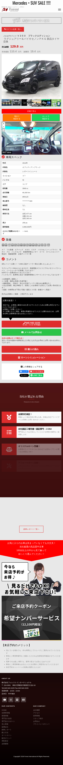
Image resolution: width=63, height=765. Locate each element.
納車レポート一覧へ (31, 529)
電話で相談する (16, 117)
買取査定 (5, 741)
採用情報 (36, 716)
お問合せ (36, 721)
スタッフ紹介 (38, 718)
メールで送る (36, 371)
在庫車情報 (6, 713)
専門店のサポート (8, 721)
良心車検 (5, 724)
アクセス (36, 713)
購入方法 (5, 732)
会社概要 (36, 710)
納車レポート (7, 730)
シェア (23, 371)
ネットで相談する (45, 117)
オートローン (7, 735)
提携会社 (5, 727)
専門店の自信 (7, 718)
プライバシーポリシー (41, 724)
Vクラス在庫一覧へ (13, 29)
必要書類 (5, 744)
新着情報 (5, 716)
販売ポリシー (7, 738)
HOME (4, 710)
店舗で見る (31, 111)
